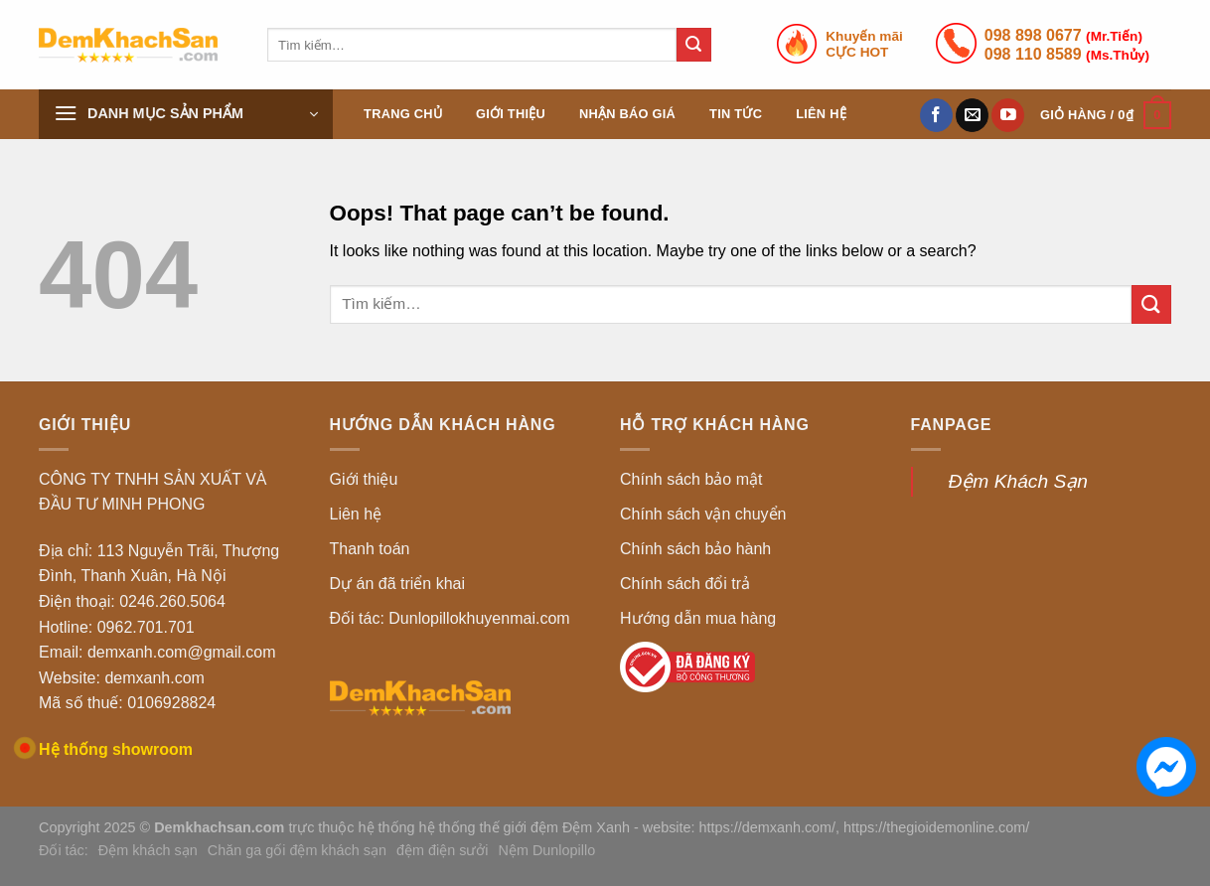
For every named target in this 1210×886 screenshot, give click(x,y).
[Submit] (693, 45)
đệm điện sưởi (442, 850)
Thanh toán (370, 548)
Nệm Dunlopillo (547, 850)
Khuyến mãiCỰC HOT (864, 44)
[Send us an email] (972, 115)
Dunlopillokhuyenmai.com (478, 618)
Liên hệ (821, 113)
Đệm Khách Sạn (1018, 481)
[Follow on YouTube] (1007, 115)
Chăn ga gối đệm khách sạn (297, 850)
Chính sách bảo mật (691, 479)
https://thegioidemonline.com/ (936, 827)
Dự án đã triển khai (398, 583)
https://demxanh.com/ (767, 827)
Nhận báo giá (627, 113)
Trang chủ (403, 113)
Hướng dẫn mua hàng (698, 618)
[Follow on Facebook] (936, 115)
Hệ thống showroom (116, 749)
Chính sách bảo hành (695, 548)
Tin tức (735, 113)
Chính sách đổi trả (685, 583)
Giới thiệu (510, 113)
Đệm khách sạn (148, 850)
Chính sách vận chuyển (703, 514)
